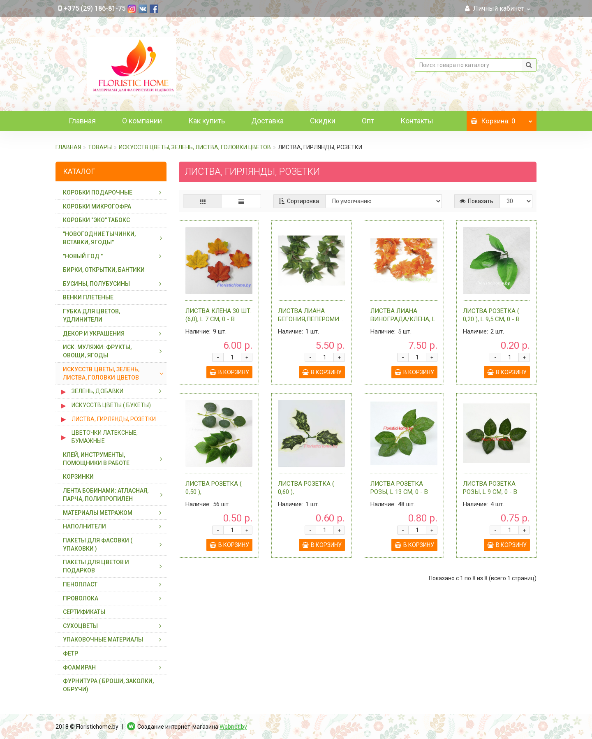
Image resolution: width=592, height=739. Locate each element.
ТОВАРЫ (100, 147)
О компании (142, 120)
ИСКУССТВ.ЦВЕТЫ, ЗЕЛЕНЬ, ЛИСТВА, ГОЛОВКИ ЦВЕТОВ (195, 147)
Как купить (206, 120)
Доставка (267, 120)
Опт (368, 120)
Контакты (416, 120)
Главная (82, 120)
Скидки (322, 120)
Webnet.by (233, 726)
